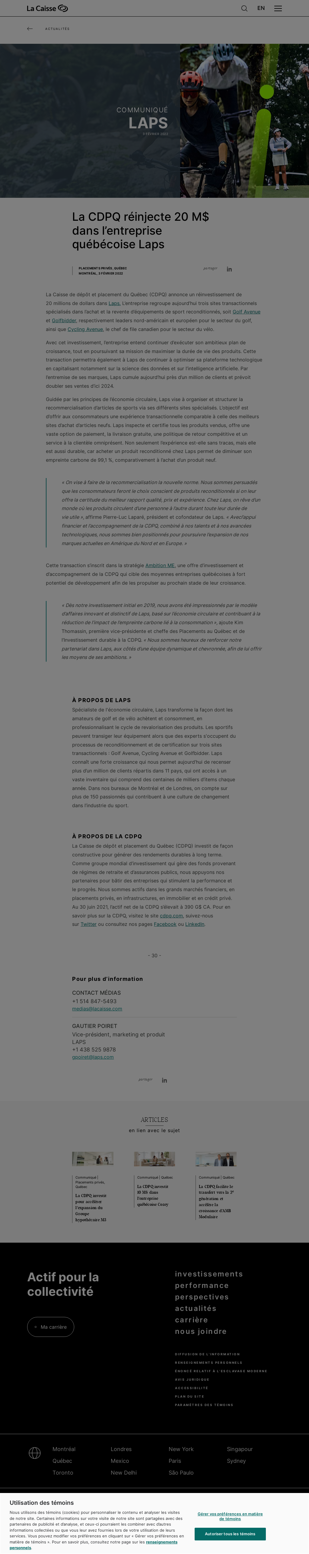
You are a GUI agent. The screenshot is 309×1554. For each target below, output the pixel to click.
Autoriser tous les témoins (230, 1534)
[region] (154, 1523)
